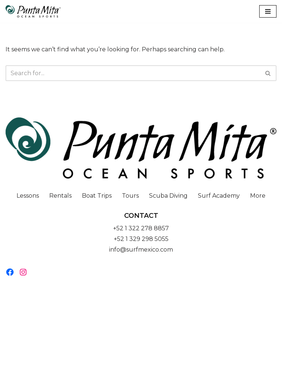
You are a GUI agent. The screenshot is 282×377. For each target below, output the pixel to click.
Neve (104, 369)
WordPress (170, 369)
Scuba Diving (168, 195)
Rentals (60, 195)
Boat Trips (97, 195)
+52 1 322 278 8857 (141, 228)
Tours (130, 195)
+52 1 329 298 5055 (141, 238)
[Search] (133, 73)
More (257, 195)
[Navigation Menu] (267, 11)
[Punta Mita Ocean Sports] (33, 11)
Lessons (28, 195)
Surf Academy (219, 195)
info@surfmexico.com (141, 249)
